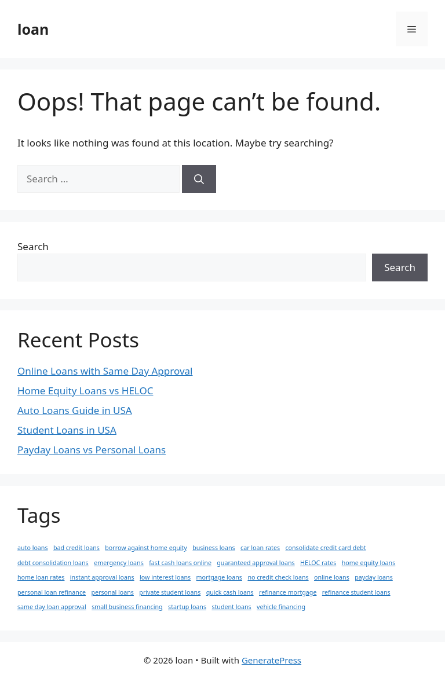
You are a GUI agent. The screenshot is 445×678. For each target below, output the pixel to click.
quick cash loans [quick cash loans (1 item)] (230, 592)
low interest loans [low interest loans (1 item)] (165, 577)
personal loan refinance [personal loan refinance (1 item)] (51, 592)
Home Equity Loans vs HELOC (85, 390)
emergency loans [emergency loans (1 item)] (119, 563)
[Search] (199, 179)
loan (33, 29)
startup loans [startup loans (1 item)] (187, 607)
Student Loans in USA (66, 430)
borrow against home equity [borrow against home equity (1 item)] (146, 548)
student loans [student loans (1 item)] (231, 607)
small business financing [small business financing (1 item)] (127, 607)
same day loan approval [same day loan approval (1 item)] (51, 607)
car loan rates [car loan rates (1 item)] (260, 548)
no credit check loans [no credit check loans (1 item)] (277, 577)
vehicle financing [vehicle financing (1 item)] (281, 607)
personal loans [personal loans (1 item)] (112, 592)
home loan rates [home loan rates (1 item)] (40, 577)
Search (33, 246)
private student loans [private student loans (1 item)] (169, 592)
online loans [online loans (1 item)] (331, 577)
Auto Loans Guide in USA (74, 410)
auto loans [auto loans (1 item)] (32, 548)
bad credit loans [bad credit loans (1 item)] (76, 548)
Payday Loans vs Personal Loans (91, 449)
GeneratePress (271, 660)
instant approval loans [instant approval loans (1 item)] (102, 577)
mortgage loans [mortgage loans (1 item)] (219, 577)
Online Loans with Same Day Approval (104, 371)
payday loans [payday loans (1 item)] (374, 577)
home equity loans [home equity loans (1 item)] (369, 563)
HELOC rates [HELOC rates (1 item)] (318, 563)
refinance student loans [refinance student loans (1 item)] (356, 592)
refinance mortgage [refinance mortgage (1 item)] (287, 592)
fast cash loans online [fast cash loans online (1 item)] (180, 563)
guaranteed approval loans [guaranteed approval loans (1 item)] (255, 563)
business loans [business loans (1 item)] (213, 548)
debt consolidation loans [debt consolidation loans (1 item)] (53, 563)
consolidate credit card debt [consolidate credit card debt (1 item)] (325, 548)
